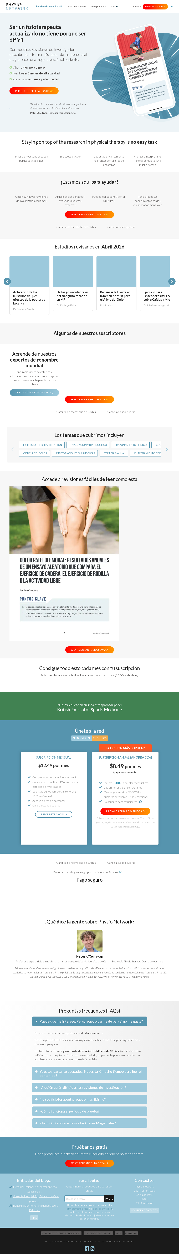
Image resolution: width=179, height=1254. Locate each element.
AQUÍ (122, 872)
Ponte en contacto (144, 1210)
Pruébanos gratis (154, 6)
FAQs (119, 1233)
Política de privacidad (102, 1208)
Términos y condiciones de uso (61, 1233)
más (34, 1217)
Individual (83, 738)
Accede (136, 6)
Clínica (102, 738)
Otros (112, 6)
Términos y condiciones (77, 1208)
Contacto (131, 1233)
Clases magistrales (76, 6)
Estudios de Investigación (49, 6)
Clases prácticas (97, 6)
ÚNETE (109, 1198)
